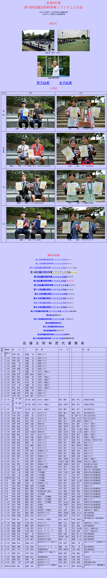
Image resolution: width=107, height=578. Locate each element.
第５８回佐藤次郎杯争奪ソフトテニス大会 (48, 338)
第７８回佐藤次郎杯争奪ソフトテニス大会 (51, 259)
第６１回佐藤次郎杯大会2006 (53, 326)
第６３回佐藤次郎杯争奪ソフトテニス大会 (49, 319)
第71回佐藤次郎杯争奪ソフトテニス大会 (51, 285)
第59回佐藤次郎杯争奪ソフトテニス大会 (51, 334)
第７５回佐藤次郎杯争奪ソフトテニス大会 (48, 268)
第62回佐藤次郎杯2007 (53, 323)
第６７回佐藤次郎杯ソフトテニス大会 (50, 303)
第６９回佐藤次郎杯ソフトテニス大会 (50, 294)
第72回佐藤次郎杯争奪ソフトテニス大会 (49, 281)
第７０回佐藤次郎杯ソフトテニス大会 (50, 289)
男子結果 (43, 83)
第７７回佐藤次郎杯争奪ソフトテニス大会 (51, 263)
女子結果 (65, 83)
